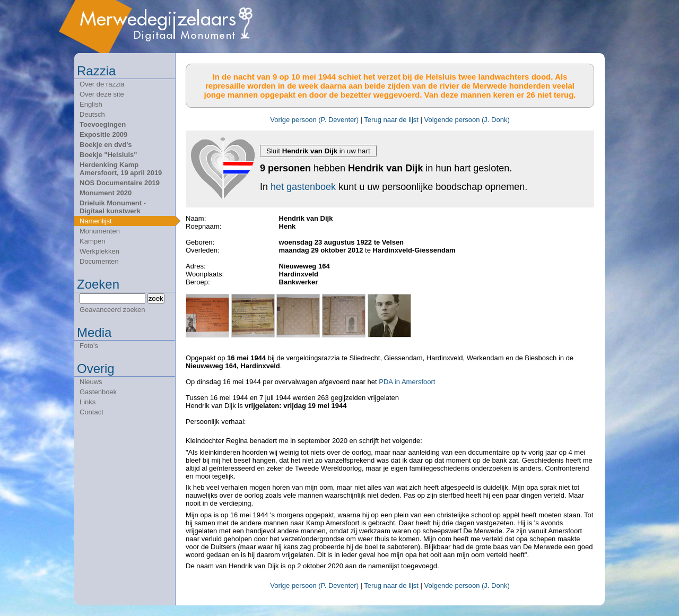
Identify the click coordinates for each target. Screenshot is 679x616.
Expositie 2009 (103, 134)
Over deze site (102, 94)
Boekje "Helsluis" (108, 155)
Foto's (89, 346)
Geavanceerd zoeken (112, 310)
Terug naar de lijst (391, 120)
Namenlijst (96, 221)
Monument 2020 (106, 193)
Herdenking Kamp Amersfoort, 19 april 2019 (121, 169)
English (91, 104)
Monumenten (100, 231)
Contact (91, 412)
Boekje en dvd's (106, 145)
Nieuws (91, 382)
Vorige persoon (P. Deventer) (314, 120)
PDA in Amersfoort (407, 382)
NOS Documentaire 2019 (120, 183)
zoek (156, 298)
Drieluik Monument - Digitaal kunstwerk (113, 207)
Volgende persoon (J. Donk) (467, 120)
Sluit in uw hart (318, 151)
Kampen (92, 241)
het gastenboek (303, 186)
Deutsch (92, 114)
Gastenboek (98, 392)
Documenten (99, 261)
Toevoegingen (103, 124)
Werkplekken (99, 251)
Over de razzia (102, 84)
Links (87, 402)
